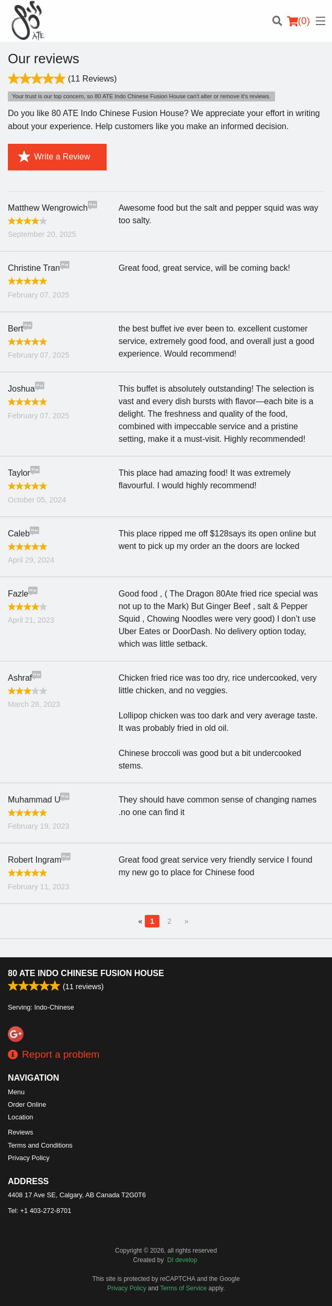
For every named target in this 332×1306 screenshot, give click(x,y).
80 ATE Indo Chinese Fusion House (86, 973)
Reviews (20, 1132)
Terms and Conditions (40, 1145)
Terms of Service (183, 1288)
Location (20, 1117)
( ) (298, 21)
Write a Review (54, 156)
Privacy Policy (29, 1158)
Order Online (27, 1104)
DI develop (182, 1260)
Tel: (39, 1211)
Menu (16, 1092)
